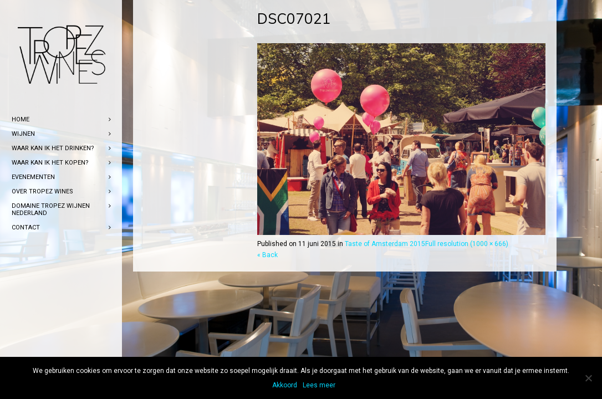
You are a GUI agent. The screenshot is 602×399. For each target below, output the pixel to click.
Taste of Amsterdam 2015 (385, 244)
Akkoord (284, 385)
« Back (267, 255)
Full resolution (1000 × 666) (466, 244)
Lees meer (319, 385)
